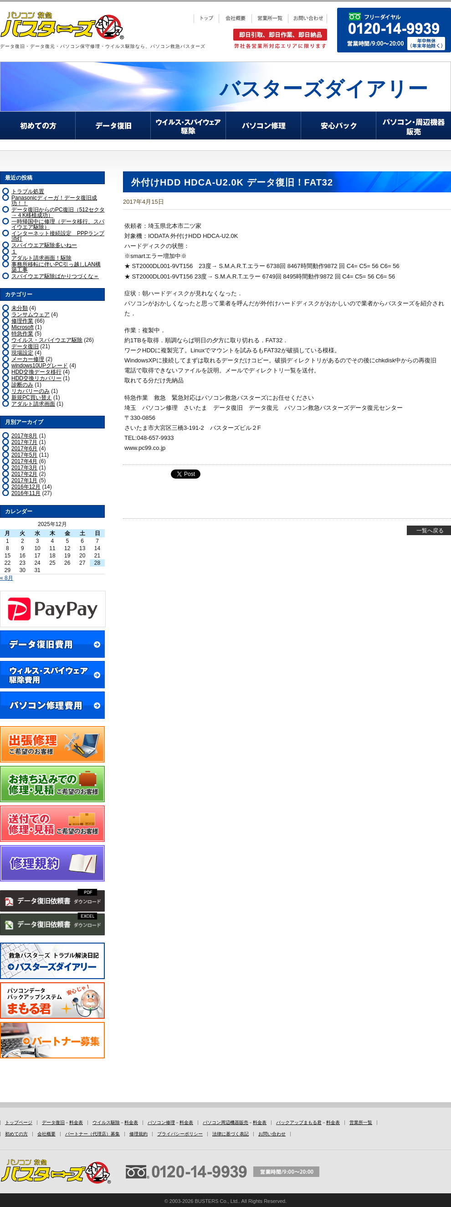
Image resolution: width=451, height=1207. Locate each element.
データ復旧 (25, 346)
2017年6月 (24, 448)
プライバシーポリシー (180, 1133)
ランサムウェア (30, 314)
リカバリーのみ (30, 391)
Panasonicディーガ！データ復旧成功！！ (54, 200)
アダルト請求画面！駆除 (41, 258)
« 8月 (6, 578)
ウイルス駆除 (106, 1122)
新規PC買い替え (31, 397)
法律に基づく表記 (230, 1133)
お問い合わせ (272, 1133)
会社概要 (46, 1133)
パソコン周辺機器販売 (225, 1122)
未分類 (19, 308)
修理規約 (138, 1133)
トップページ (18, 1122)
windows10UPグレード (39, 365)
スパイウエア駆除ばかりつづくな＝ (55, 276)
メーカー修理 (27, 359)
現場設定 (22, 353)
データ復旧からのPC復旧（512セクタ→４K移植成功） (58, 212)
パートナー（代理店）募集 (92, 1133)
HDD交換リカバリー (36, 378)
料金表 (76, 1122)
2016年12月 (26, 487)
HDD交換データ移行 (36, 372)
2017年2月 (24, 474)
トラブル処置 (27, 191)
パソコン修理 (161, 1122)
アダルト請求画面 (33, 404)
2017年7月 (24, 442)
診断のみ (22, 385)
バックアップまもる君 (299, 1122)
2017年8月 (24, 436)
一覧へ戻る (430, 530)
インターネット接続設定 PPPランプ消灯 (57, 236)
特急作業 (22, 333)
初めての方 (16, 1133)
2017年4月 (24, 461)
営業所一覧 (360, 1122)
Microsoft (22, 327)
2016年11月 (26, 493)
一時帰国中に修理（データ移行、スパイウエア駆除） (57, 224)
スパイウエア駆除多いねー (44, 245)
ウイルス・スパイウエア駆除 (46, 340)
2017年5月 (24, 455)
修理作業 (22, 321)
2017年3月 (24, 467)
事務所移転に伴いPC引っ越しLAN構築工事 (56, 267)
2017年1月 (24, 480)
